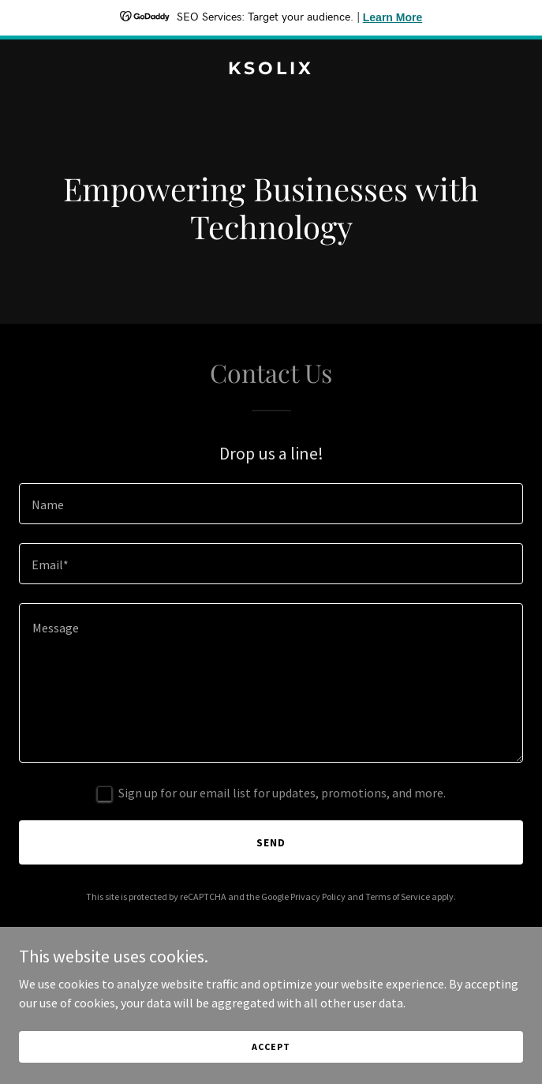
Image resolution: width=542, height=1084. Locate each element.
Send (271, 842)
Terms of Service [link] (397, 896)
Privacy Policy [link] (318, 896)
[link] (271, 69)
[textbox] (271, 503)
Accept (271, 1046)
